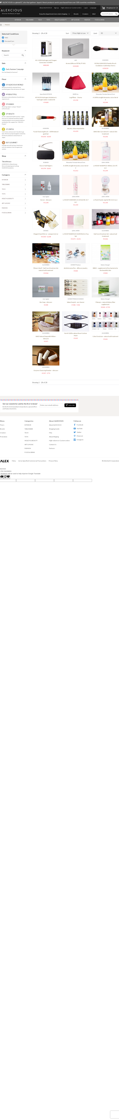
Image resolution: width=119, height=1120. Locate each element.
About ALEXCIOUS (46, 8)
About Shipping (54, 437)
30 (102, 33)
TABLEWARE (29, 20)
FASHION (87, 20)
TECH (40, 20)
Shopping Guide (54, 429)
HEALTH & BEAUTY (61, 20)
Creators (85, 14)
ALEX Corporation (113, 461)
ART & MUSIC (75, 20)
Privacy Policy (53, 461)
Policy (14, 461)
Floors (2, 425)
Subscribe (70, 405)
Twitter (77, 432)
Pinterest (78, 436)
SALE (94, 14)
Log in (86, 8)
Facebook (78, 425)
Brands (76, 14)
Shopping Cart (109, 8)
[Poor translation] (7, 477)
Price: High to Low (79, 33)
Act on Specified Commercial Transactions (32, 461)
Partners (52, 448)
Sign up (56, 8)
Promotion (3, 437)
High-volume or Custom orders (71, 8)
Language (93, 8)
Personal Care (9, 41)
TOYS (48, 20)
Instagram (78, 440)
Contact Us (52, 444)
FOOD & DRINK (99, 20)
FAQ (50, 433)
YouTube (78, 428)
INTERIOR (18, 20)
